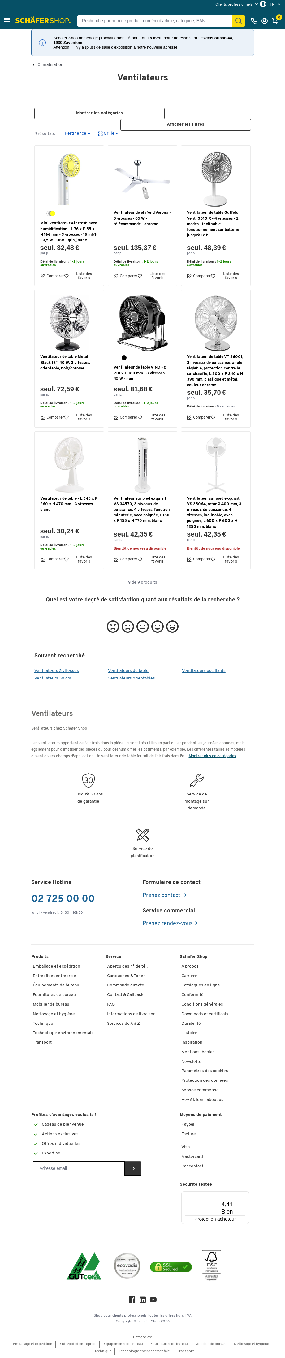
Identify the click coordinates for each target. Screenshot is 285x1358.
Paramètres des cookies (204, 1071)
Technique (43, 1023)
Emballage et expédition (56, 966)
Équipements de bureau (56, 985)
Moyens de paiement (201, 1115)
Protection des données (204, 1081)
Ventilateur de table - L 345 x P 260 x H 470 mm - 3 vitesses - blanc (68, 504)
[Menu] (230, 1195)
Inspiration (191, 1042)
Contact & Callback (125, 995)
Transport (42, 1042)
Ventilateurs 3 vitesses (56, 671)
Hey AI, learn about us (202, 1099)
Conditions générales (202, 1004)
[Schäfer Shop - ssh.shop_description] (43, 21)
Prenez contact (162, 896)
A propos (190, 966)
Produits (40, 957)
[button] (7, 20)
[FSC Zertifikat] (211, 1266)
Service (113, 957)
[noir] (124, 358)
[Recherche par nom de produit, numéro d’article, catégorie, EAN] (157, 21)
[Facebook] (132, 1301)
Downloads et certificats (204, 1014)
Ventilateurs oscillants (204, 671)
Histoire (189, 1033)
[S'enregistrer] (266, 21)
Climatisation (50, 65)
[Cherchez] (238, 21)
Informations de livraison (131, 1014)
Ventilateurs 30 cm (52, 678)
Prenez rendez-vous (167, 924)
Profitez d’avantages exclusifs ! (63, 1115)
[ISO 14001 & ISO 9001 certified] (84, 1266)
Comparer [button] (52, 276)
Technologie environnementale (63, 1033)
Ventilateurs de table (128, 671)
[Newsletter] (79, 1168)
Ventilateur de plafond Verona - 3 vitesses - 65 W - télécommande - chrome (142, 218)
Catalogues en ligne (200, 985)
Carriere (189, 976)
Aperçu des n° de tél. (127, 966)
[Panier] (276, 21)
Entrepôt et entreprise (54, 976)
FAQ (111, 1004)
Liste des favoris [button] (78, 276)
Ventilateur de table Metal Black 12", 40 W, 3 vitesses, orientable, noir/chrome (65, 362)
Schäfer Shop (193, 957)
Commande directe (125, 985)
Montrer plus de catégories (212, 756)
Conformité (192, 995)
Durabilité (191, 1023)
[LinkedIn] (142, 1301)
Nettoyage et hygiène (54, 1014)
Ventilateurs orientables (131, 678)
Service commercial (200, 1090)
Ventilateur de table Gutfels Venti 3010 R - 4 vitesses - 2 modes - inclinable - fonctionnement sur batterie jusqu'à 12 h (213, 224)
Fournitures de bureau (54, 995)
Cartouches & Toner (126, 976)
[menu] (237, 4)
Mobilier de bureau (51, 1004)
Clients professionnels (234, 4)
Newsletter (192, 1061)
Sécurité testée (196, 1184)
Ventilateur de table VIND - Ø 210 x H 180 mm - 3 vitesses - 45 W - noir (140, 373)
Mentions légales (198, 1052)
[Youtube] (153, 1301)
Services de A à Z (123, 1023)
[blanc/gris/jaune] (50, 213)
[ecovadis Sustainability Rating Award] (127, 1267)
